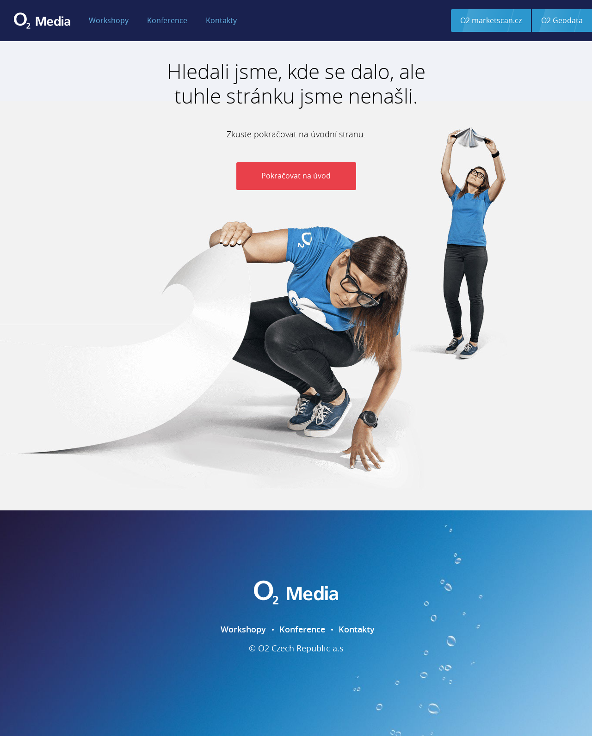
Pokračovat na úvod (296, 176)
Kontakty (221, 20)
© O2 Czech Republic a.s (296, 649)
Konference (167, 20)
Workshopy (109, 20)
